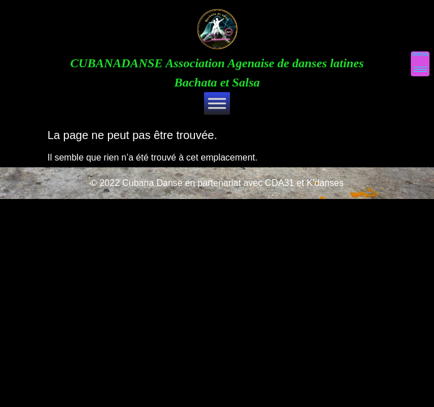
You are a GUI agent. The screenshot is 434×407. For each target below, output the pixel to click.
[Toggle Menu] (217, 103)
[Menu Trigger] (420, 63)
